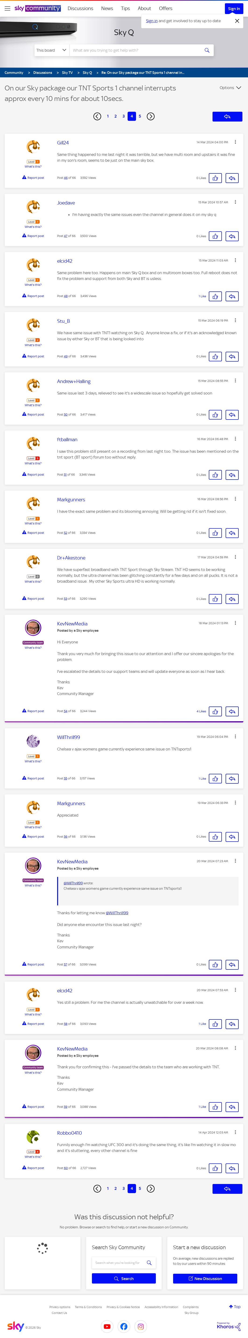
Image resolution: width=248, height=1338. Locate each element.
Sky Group (192, 1313)
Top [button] (237, 1306)
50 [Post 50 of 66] (66, 414)
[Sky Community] (38, 8)
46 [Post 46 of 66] (66, 177)
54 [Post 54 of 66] (65, 711)
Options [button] (227, 87)
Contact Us (59, 1313)
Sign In (234, 8)
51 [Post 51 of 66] (65, 474)
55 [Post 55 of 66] (65, 778)
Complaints (191, 1307)
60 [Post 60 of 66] (66, 1168)
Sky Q (124, 32)
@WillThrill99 (73, 883)
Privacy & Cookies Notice (123, 1307)
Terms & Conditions (88, 1307)
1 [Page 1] (108, 116)
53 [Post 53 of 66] (65, 598)
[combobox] (134, 50)
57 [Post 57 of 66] (65, 964)
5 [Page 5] (140, 116)
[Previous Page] (97, 116)
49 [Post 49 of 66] (66, 356)
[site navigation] (7, 8)
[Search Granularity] (52, 50)
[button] (235, 142)
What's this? (33, 166)
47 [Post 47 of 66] (65, 236)
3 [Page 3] (123, 116)
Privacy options (59, 1307)
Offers (165, 8)
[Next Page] (150, 116)
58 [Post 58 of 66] (65, 1024)
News (107, 8)
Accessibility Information (161, 1307)
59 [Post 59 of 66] (65, 1106)
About (144, 8)
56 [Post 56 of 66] (65, 836)
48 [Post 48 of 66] (66, 296)
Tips (125, 8)
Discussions (80, 8)
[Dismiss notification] (237, 21)
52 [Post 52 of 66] (65, 532)
